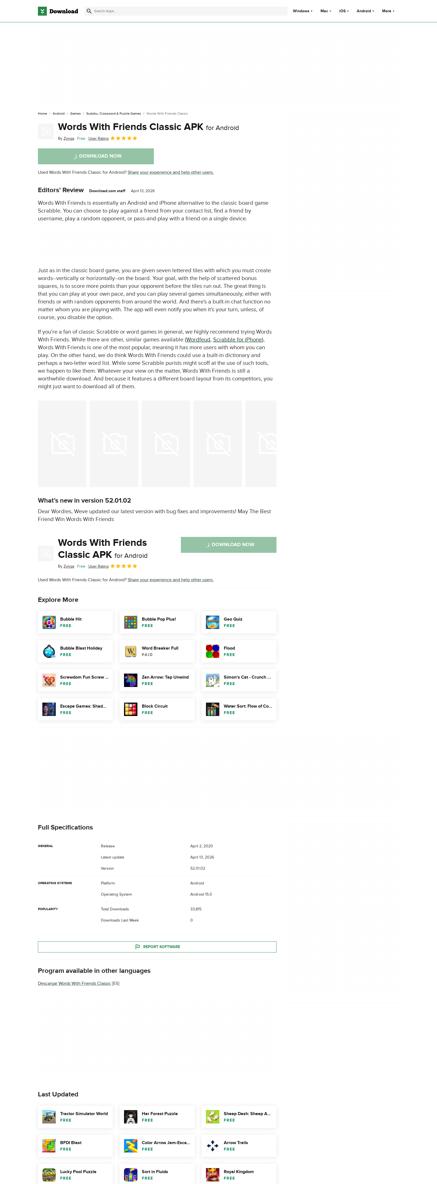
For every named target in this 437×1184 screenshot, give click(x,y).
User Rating (113, 138)
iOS (342, 11)
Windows (301, 11)
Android (364, 11)
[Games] (75, 114)
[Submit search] (89, 11)
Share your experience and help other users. (171, 172)
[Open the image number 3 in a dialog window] (217, 444)
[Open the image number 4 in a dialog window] (269, 444)
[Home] (42, 114)
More (389, 11)
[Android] (59, 114)
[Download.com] (58, 11)
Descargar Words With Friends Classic (74, 983)
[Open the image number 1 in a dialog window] (114, 444)
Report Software (157, 947)
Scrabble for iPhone (237, 339)
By (66, 138)
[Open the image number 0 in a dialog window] (62, 444)
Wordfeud (198, 339)
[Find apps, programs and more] (186, 11)
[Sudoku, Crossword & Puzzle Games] (113, 114)
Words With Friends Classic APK (148, 127)
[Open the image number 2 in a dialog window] (166, 444)
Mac (324, 11)
